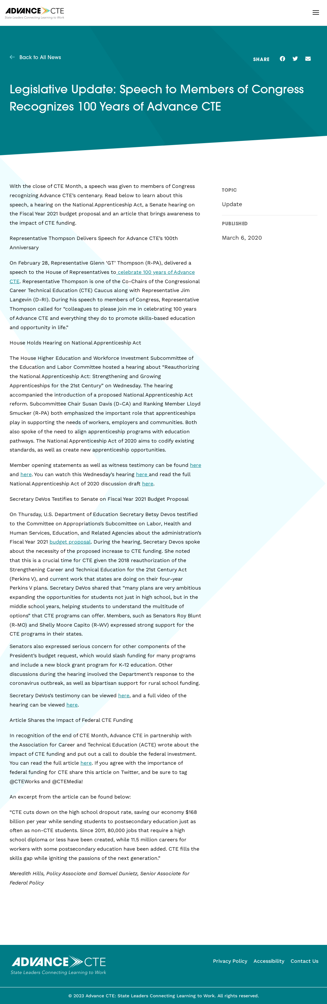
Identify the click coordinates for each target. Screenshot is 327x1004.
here (195, 465)
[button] (316, 12)
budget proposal (70, 542)
